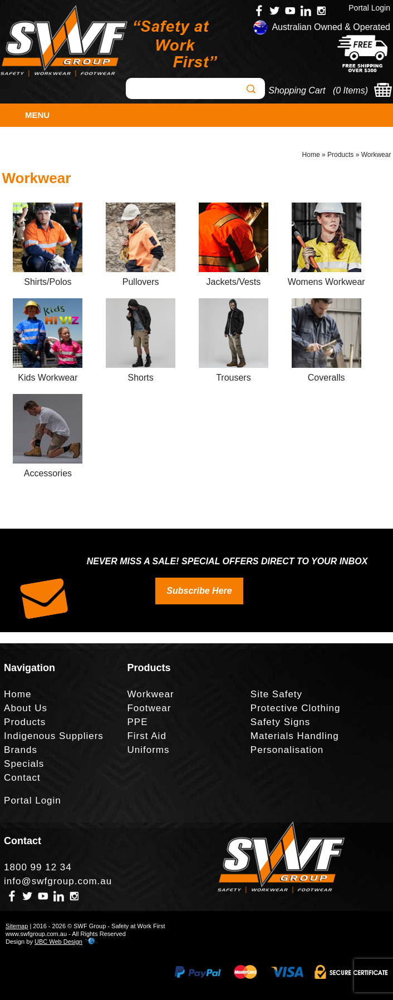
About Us (25, 708)
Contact (22, 777)
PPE (137, 722)
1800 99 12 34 (38, 867)
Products (340, 155)
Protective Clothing (295, 708)
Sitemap (17, 926)
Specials (24, 763)
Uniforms (148, 750)
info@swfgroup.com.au (58, 881)
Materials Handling (294, 736)
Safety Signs (280, 722)
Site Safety (276, 694)
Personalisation (286, 750)
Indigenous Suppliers (54, 736)
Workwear (376, 155)
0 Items (350, 90)
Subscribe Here (199, 590)
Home (311, 155)
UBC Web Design (58, 941)
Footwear (149, 708)
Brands (20, 750)
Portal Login (369, 7)
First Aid (146, 736)
